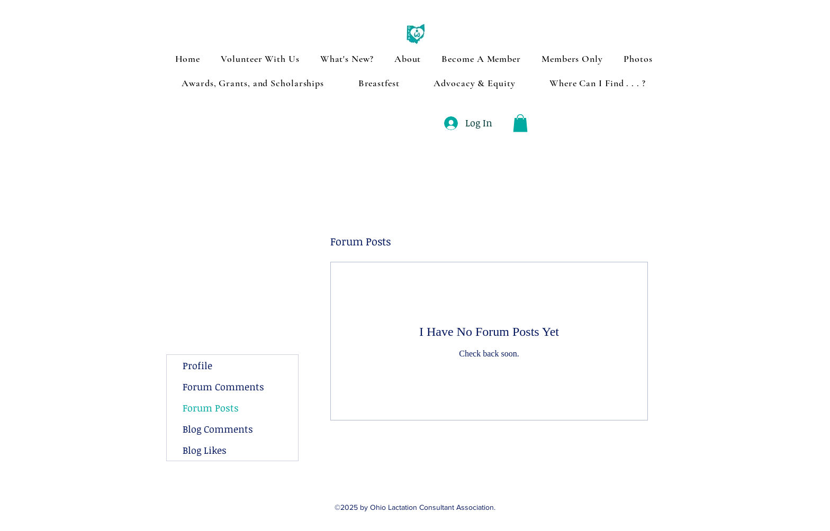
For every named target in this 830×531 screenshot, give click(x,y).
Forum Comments (223, 386)
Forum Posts (211, 407)
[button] (520, 123)
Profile (197, 365)
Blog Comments (218, 429)
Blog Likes (205, 450)
